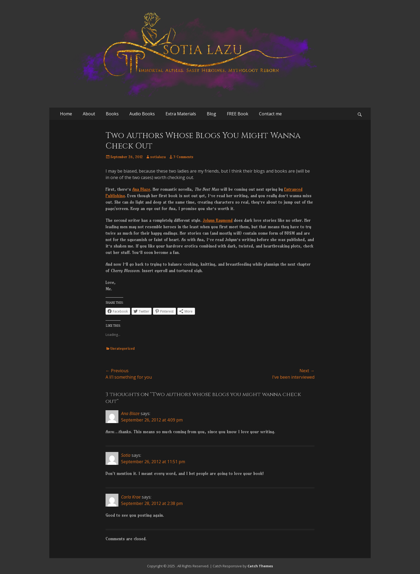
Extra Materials (181, 114)
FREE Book (237, 114)
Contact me (270, 114)
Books (112, 114)
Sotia (125, 455)
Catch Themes (260, 566)
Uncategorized (122, 348)
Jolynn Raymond (217, 220)
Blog (211, 114)
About (89, 114)
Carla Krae (131, 497)
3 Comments (183, 156)
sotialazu (158, 156)
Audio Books (142, 114)
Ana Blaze (141, 189)
